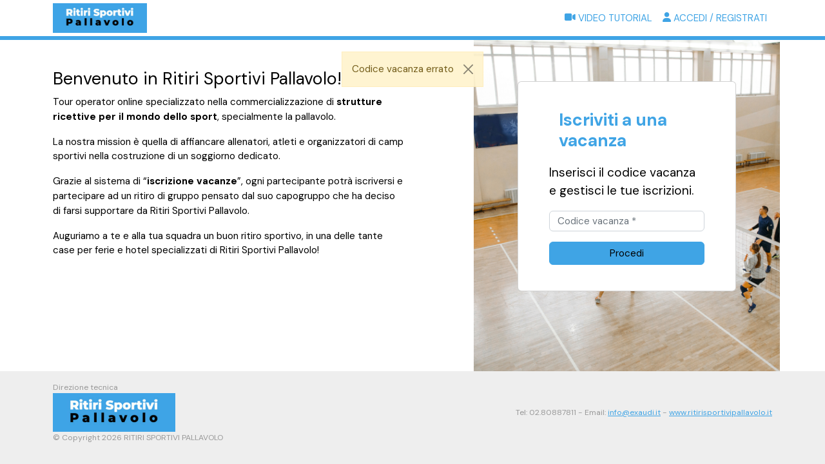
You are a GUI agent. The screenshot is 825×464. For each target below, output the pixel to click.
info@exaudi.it (634, 412)
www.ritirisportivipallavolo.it (720, 412)
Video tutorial (608, 18)
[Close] (468, 69)
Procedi (627, 253)
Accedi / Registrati (715, 18)
